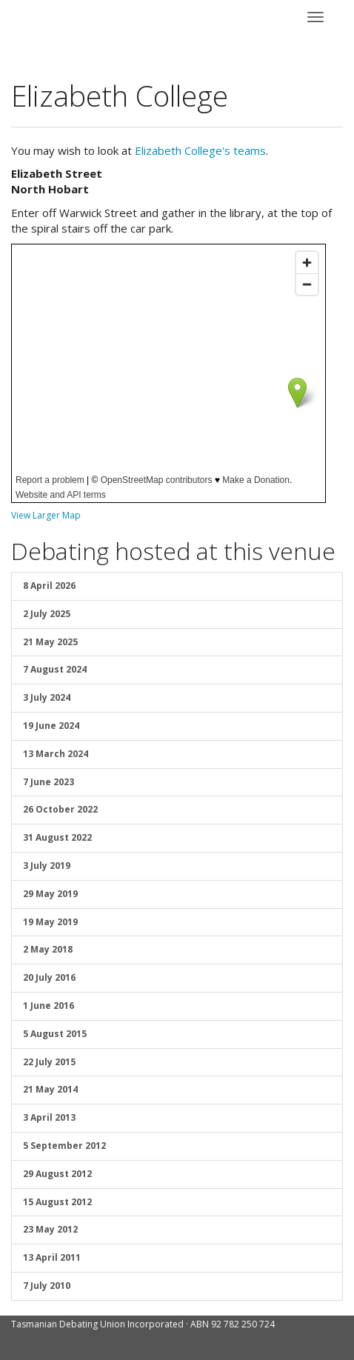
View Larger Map (46, 515)
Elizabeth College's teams (200, 150)
